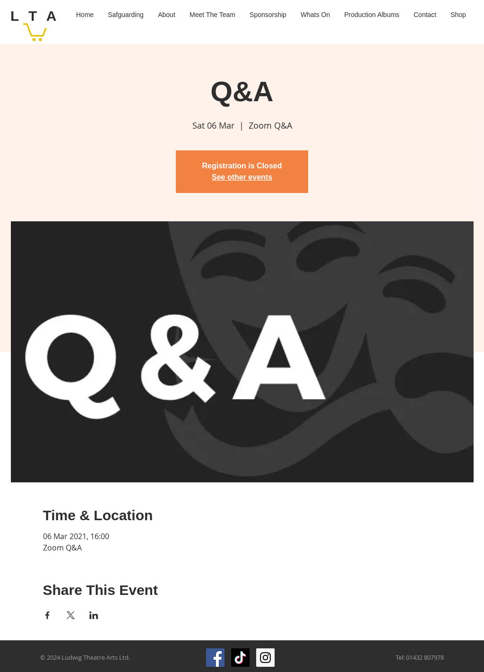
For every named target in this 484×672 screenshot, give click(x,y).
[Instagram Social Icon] (265, 657)
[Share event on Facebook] (47, 615)
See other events (242, 177)
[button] (35, 31)
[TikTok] (240, 657)
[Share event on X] (70, 615)
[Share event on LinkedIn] (93, 615)
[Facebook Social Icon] (215, 657)
